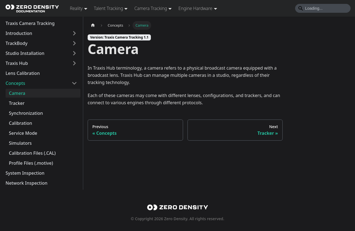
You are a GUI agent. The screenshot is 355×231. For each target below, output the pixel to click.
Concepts (15, 83)
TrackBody (16, 43)
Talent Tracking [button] (108, 8)
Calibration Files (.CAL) (32, 153)
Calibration (20, 123)
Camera (17, 93)
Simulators (20, 143)
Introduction (19, 33)
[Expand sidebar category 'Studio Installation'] (74, 53)
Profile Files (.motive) (31, 163)
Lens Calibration (23, 73)
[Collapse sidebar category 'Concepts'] (74, 83)
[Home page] (93, 25)
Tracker (17, 103)
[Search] (323, 8)
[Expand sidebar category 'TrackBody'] (74, 43)
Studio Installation (25, 53)
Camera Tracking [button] (150, 8)
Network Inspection (26, 183)
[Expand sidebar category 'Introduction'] (74, 33)
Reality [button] (76, 8)
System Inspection (25, 173)
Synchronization (26, 113)
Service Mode (23, 133)
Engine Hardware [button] (195, 8)
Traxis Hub (17, 63)
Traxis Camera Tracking (30, 23)
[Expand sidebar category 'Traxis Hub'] (74, 63)
